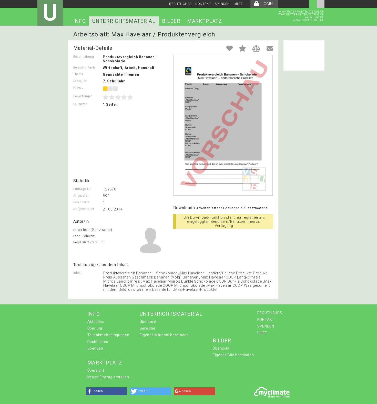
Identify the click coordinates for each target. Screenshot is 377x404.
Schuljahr (80, 81)
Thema (78, 74)
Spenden (95, 348)
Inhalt (77, 273)
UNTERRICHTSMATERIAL (123, 21)
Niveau (78, 87)
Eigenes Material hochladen (164, 335)
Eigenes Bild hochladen (233, 355)
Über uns (95, 328)
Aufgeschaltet (83, 209)
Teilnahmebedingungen (108, 335)
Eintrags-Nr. (82, 189)
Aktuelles (95, 322)
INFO (79, 21)
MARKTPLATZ (204, 21)
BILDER (171, 21)
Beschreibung (83, 57)
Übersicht (148, 322)
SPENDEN (222, 4)
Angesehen (81, 195)
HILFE (238, 4)
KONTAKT (203, 4)
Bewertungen (83, 96)
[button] (106, 391)
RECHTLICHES (180, 4)
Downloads (81, 202)
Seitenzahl (81, 104)
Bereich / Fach (84, 67)
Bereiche (148, 328)
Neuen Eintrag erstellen (108, 377)
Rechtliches (97, 342)
